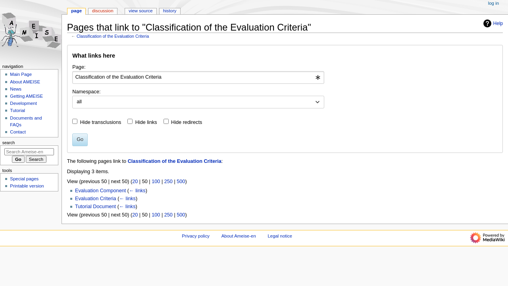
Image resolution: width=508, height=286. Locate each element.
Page (76, 10)
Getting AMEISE (26, 96)
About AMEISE (25, 81)
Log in (493, 3)
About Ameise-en (238, 236)
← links (137, 190)
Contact (17, 131)
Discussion (102, 10)
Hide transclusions (100, 122)
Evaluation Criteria (95, 198)
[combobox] (198, 77)
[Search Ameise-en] (29, 151)
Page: (78, 67)
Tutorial (17, 110)
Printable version (27, 186)
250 (168, 181)
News (15, 89)
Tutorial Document (95, 206)
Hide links (146, 122)
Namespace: (86, 92)
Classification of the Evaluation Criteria (113, 36)
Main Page (21, 74)
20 (135, 181)
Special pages (24, 178)
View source (140, 10)
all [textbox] (79, 101)
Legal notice (279, 236)
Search (8, 142)
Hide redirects (186, 122)
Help (492, 23)
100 (156, 181)
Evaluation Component (100, 190)
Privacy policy (196, 236)
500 (181, 181)
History (170, 10)
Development (23, 103)
